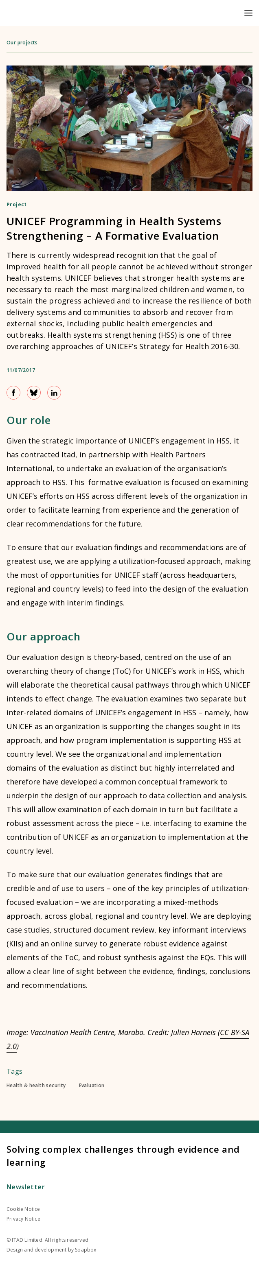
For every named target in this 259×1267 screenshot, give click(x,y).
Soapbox (85, 1249)
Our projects (22, 42)
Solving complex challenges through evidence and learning (123, 1155)
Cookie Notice (23, 1209)
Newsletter (26, 1186)
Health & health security (36, 1085)
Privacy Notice (23, 1218)
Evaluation (92, 1085)
